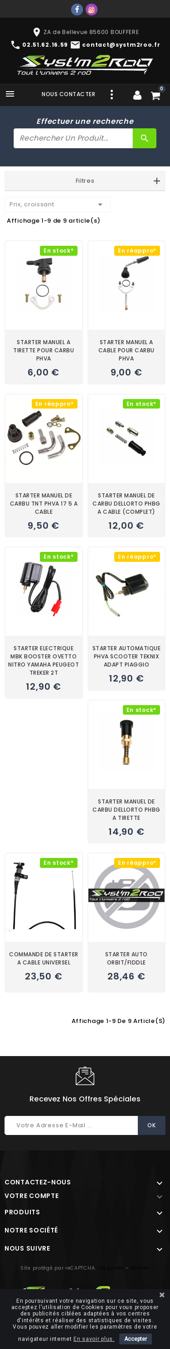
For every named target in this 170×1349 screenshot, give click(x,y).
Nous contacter (68, 94)
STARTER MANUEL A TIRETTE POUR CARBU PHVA (43, 350)
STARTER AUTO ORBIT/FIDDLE (126, 958)
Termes (140, 1268)
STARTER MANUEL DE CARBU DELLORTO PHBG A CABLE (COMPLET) (126, 504)
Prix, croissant (58, 204)
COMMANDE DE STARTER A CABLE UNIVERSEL (43, 958)
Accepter (135, 1339)
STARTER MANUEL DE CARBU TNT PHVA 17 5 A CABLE (44, 504)
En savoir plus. (94, 1339)
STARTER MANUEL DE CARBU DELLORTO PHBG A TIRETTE (126, 810)
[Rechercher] (73, 138)
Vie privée (111, 1268)
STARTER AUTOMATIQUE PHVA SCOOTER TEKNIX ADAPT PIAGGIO (126, 656)
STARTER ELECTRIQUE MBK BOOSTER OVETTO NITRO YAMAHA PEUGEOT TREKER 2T (43, 660)
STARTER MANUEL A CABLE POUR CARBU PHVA (126, 350)
